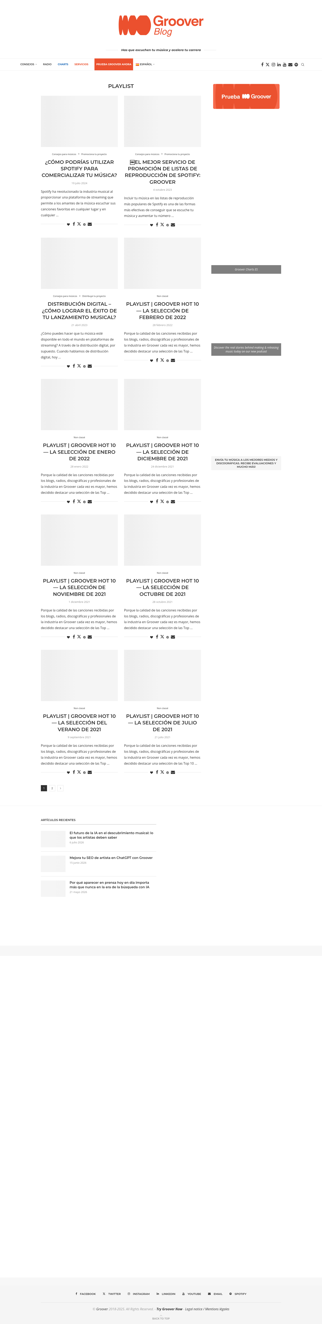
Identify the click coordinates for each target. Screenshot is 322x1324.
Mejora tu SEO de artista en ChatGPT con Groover (111, 858)
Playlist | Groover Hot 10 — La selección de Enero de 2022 (79, 452)
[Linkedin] (279, 65)
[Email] (290, 65)
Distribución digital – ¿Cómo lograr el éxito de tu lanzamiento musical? (79, 310)
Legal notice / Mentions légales (207, 1309)
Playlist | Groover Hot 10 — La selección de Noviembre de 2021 (79, 587)
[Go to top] (161, 1318)
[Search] (303, 65)
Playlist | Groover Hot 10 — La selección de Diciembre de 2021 (162, 452)
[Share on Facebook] (74, 224)
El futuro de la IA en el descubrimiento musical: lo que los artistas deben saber (111, 835)
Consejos (27, 64)
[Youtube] (284, 65)
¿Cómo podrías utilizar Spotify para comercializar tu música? (79, 168)
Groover (102, 1309)
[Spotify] (296, 65)
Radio (47, 64)
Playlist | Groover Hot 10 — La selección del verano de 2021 (79, 722)
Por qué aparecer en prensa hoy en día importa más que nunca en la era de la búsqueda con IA (110, 885)
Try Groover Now (169, 1309)
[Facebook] (262, 65)
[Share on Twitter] (79, 223)
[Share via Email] (90, 224)
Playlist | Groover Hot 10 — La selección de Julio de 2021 (162, 722)
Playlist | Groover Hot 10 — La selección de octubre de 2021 (162, 587)
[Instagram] (273, 65)
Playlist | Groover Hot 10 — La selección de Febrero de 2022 (162, 310)
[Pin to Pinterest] (84, 224)
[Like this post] (68, 224)
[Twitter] (268, 65)
